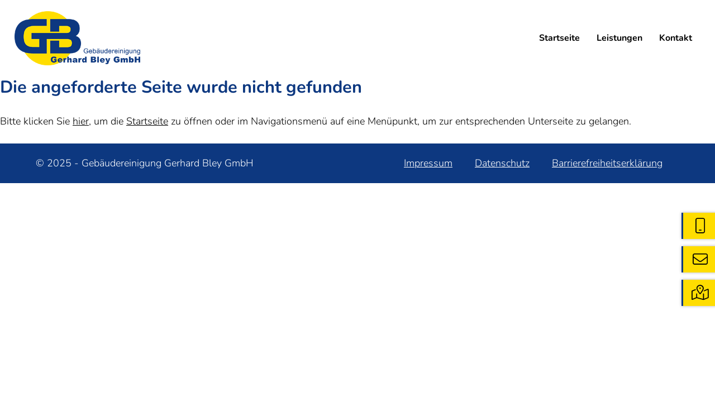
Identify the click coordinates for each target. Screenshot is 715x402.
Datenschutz (502, 163)
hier (81, 121)
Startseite (559, 38)
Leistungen (619, 38)
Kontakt (675, 38)
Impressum (428, 163)
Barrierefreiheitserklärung (607, 163)
